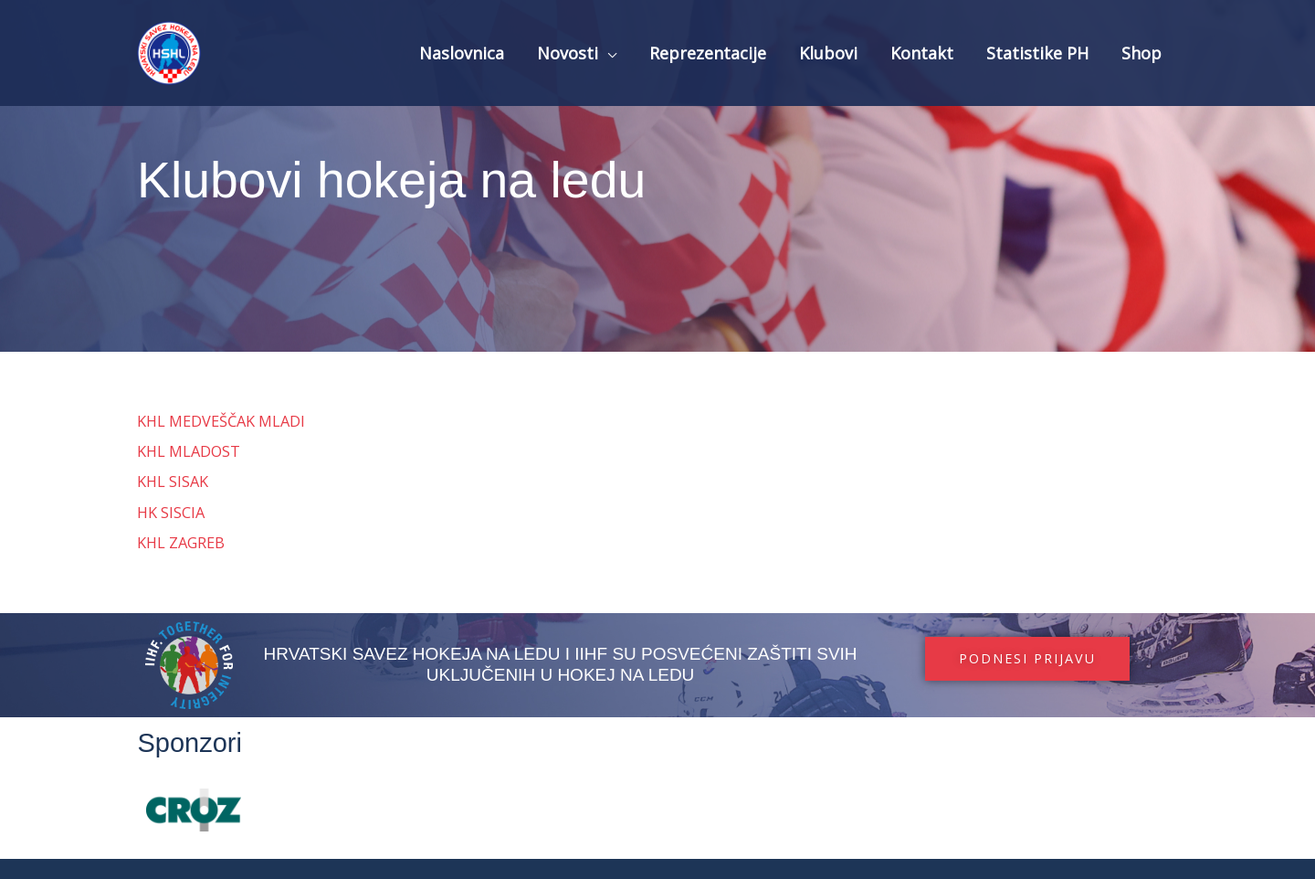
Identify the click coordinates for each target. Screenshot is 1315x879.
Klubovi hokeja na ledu (458, 175)
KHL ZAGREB (182, 542)
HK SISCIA (171, 512)
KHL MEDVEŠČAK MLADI (224, 420)
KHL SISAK (173, 481)
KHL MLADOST (190, 450)
